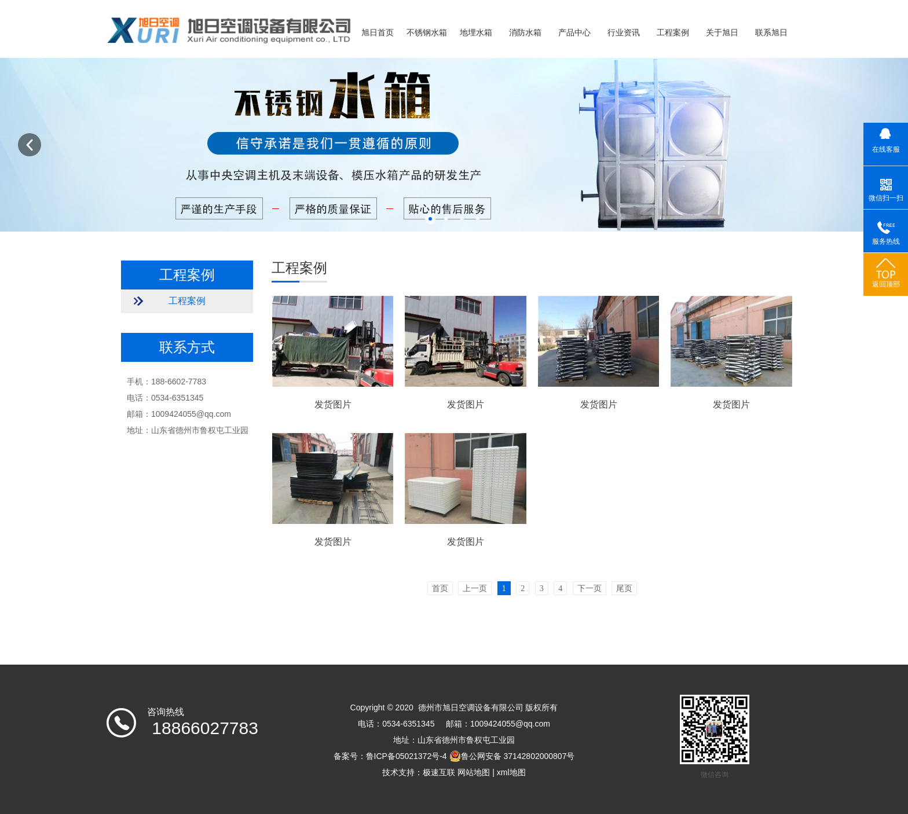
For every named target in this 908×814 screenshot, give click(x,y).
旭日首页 (377, 32)
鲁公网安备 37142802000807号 (512, 756)
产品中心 (574, 32)
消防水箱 (525, 32)
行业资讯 (623, 32)
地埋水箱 (476, 32)
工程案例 (673, 32)
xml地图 (511, 772)
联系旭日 (771, 32)
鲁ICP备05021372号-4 (406, 756)
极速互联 (439, 772)
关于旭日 (722, 32)
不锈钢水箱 (427, 32)
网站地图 (473, 772)
